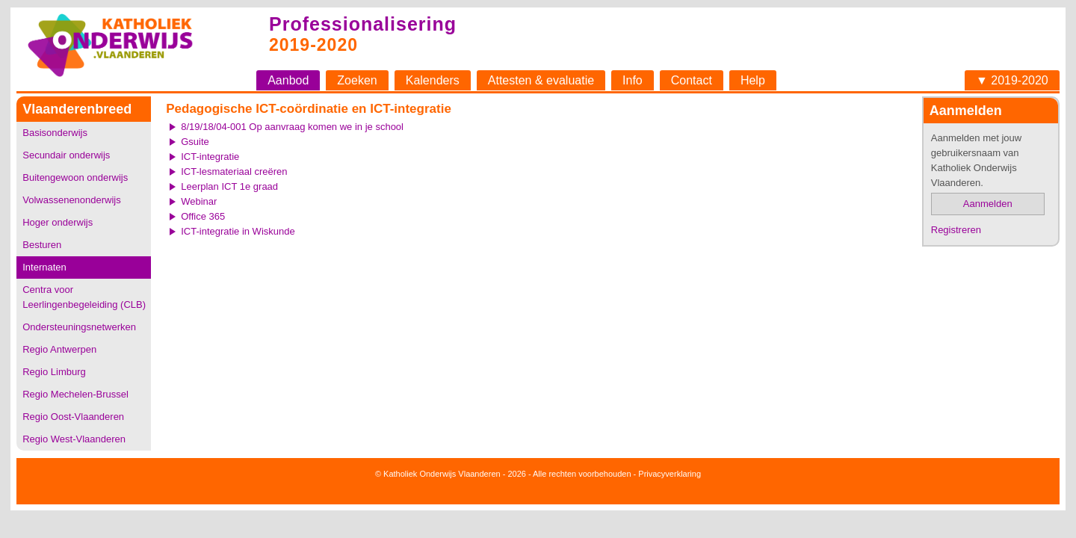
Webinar (199, 201)
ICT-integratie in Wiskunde (237, 231)
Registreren (956, 229)
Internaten (44, 267)
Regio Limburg (54, 371)
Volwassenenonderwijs (71, 199)
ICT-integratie (210, 156)
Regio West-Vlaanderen (74, 439)
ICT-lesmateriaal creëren (234, 171)
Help (752, 80)
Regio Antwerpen (59, 349)
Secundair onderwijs (66, 155)
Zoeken (357, 80)
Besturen (41, 244)
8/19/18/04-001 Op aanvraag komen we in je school (292, 126)
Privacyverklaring (669, 473)
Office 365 (203, 216)
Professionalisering (363, 23)
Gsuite (195, 141)
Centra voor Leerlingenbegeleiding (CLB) (84, 297)
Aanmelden (987, 203)
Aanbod (288, 80)
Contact (691, 80)
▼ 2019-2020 (1012, 80)
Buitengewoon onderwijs (75, 177)
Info (632, 80)
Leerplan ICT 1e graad (229, 186)
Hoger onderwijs (57, 222)
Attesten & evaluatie (541, 80)
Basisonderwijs (54, 132)
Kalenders (433, 80)
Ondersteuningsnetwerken (79, 327)
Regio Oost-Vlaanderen (73, 416)
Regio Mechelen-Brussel (75, 394)
